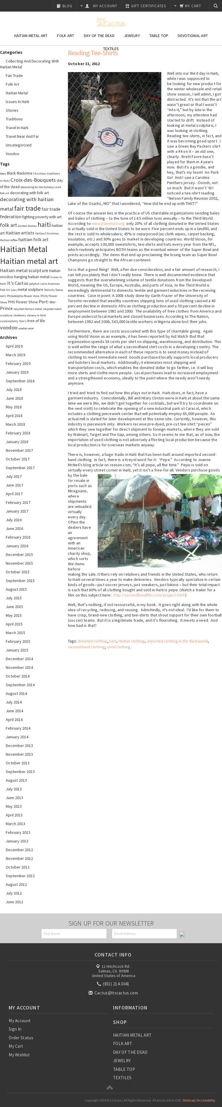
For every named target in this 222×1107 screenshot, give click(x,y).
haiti (112, 641)
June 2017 (14, 485)
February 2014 (18, 728)
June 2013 (14, 797)
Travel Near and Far (22, 136)
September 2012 (20, 875)
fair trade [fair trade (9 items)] (27, 208)
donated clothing (92, 641)
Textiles (111, 48)
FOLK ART (122, 1043)
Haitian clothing (132, 641)
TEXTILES (122, 1077)
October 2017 (17, 459)
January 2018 (17, 441)
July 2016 (14, 519)
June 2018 (14, 398)
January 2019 (17, 372)
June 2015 (14, 606)
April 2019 (14, 346)
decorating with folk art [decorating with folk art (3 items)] (29, 192)
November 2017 (19, 450)
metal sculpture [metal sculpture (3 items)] (30, 289)
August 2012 (16, 884)
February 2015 (18, 641)
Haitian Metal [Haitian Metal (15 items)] (23, 249)
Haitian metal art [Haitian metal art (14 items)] (29, 261)
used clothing (118, 646)
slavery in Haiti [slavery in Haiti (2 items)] (36, 315)
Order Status (21, 1037)
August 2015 (16, 589)
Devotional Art (193, 35)
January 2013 (17, 841)
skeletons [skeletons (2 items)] (19, 315)
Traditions (14, 119)
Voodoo (12, 153)
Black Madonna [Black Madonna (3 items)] (19, 173)
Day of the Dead (99, 35)
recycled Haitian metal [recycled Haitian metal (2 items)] (28, 309)
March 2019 (15, 354)
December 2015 (19, 554)
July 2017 (14, 476)
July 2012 (14, 893)
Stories (12, 110)
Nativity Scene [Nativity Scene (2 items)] (53, 290)
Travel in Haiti (17, 127)
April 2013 (14, 815)
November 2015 (19, 563)
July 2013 (14, 789)
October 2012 (17, 867)
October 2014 (17, 676)
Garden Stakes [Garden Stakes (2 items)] (27, 226)
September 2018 (20, 380)
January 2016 (17, 545)
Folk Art (65, 35)
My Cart (16, 1046)
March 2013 (15, 823)
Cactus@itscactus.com (113, 993)
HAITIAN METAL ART (132, 1035)
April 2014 (14, 719)
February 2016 (18, 537)
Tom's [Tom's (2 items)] (23, 321)
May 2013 (14, 806)
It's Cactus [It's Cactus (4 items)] (17, 283)
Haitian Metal (17, 93)
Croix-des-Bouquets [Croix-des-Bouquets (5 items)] (33, 180)
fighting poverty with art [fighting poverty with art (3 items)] (42, 216)
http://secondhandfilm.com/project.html (148, 595)
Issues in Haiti (17, 101)
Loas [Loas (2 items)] (14, 290)
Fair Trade (14, 75)
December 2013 (19, 745)
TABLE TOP (124, 1069)
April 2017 (14, 493)
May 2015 (14, 615)
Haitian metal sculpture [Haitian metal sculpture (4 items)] (24, 270)
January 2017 (17, 511)
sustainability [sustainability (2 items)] (9, 321)
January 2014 (17, 736)
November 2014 (19, 667)
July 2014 (14, 702)
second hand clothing (86, 646)
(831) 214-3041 (114, 984)
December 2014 (19, 658)
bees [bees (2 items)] (3, 173)
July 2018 (14, 389)
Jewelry (132, 35)
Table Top (159, 35)
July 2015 (14, 598)
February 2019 (18, 363)
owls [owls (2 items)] (3, 296)
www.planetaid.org (108, 223)
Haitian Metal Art (31, 35)
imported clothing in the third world (177, 641)
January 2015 (17, 650)
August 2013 (16, 780)
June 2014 (14, 710)
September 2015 (20, 580)
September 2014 (20, 684)
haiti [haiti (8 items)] (44, 225)
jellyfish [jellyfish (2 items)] (34, 284)
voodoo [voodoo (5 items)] (8, 327)
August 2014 (16, 693)
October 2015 (17, 571)
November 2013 (19, 754)
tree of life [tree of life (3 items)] (36, 320)
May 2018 (14, 407)
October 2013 (17, 762)
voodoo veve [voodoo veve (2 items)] (26, 328)
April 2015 (14, 624)
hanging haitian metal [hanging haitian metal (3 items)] (31, 276)
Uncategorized (19, 145)
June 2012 (14, 901)
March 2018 (15, 424)
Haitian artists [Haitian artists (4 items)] (19, 233)
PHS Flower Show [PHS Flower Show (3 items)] (23, 301)
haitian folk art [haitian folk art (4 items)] (33, 239)
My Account (20, 1020)
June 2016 (14, 528)
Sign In (15, 1029)
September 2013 (20, 771)
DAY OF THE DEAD (130, 1052)
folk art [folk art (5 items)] (8, 225)
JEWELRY (122, 1060)
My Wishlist (19, 1055)
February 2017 (18, 502)
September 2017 (20, 467)
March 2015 (15, 632)
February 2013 (18, 832)
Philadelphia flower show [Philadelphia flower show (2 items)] (23, 296)
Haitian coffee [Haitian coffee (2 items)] (8, 240)
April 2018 (14, 415)
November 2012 (19, 858)
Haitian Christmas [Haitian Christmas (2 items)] (47, 233)
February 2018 (18, 433)
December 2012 (19, 849)
